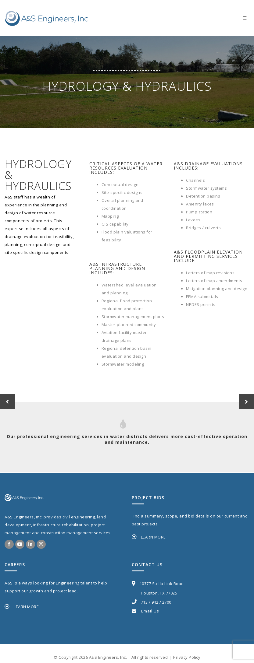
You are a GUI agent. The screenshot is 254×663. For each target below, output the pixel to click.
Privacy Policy (186, 657)
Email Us (145, 611)
